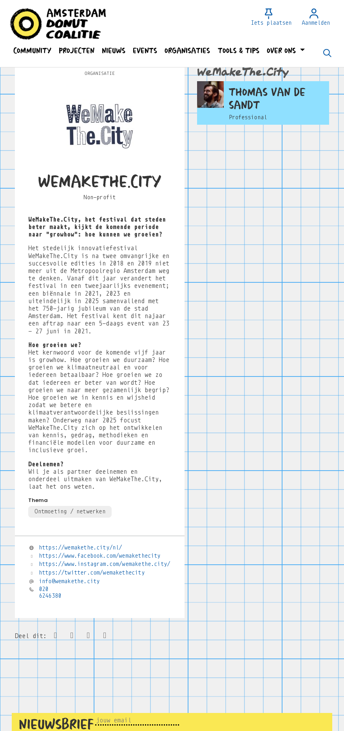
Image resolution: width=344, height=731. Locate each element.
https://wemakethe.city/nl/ (80, 547)
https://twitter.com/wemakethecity (92, 572)
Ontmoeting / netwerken (69, 511)
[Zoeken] (327, 53)
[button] (32, 51)
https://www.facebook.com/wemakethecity (100, 556)
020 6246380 (50, 592)
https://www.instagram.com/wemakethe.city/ (104, 564)
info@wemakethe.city (69, 581)
